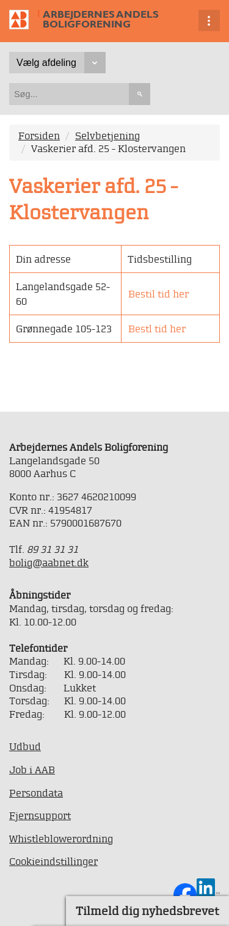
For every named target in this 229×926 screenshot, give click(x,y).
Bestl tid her (157, 329)
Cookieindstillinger (53, 861)
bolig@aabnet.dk (49, 562)
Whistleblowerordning (61, 839)
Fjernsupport (40, 815)
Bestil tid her (158, 294)
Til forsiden (28, 20)
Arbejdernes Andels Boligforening (101, 19)
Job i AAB (32, 770)
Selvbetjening (107, 135)
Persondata (36, 793)
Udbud (25, 746)
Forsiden (39, 135)
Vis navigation (209, 20)
